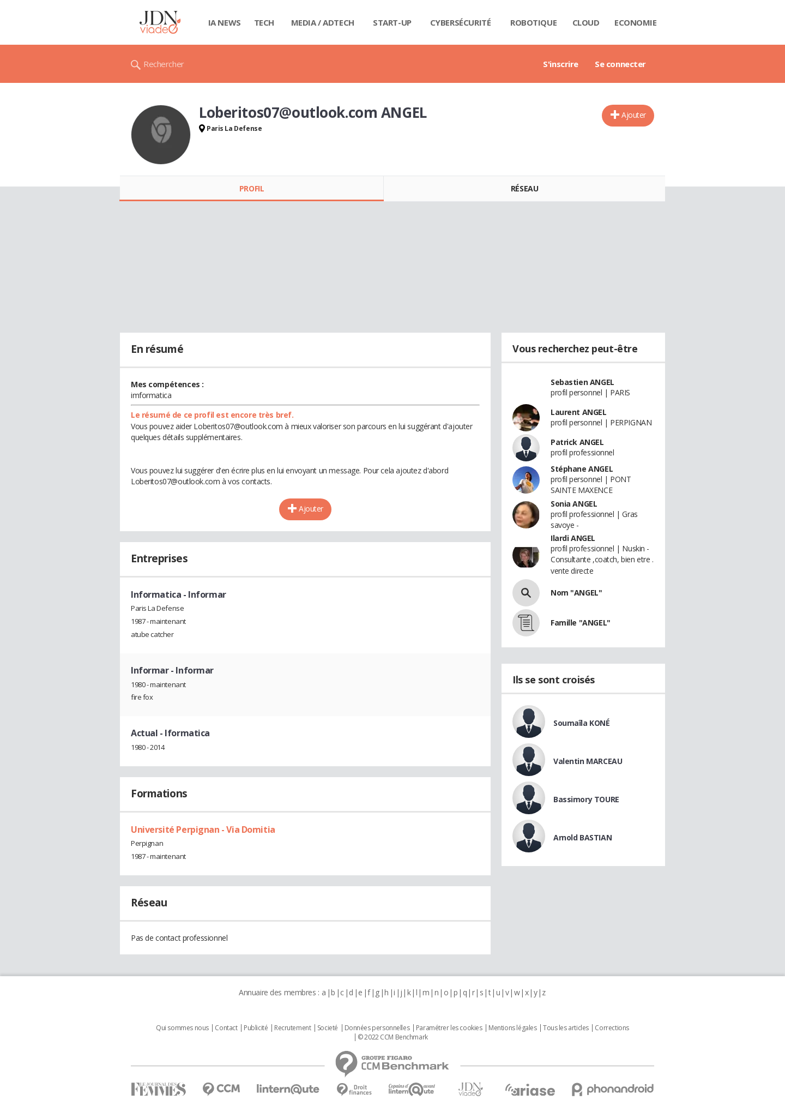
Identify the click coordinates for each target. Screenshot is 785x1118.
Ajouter (633, 115)
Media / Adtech (322, 22)
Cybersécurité (460, 22)
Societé (327, 1028)
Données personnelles (377, 1028)
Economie (635, 22)
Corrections (612, 1028)
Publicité (256, 1028)
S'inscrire (560, 63)
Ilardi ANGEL (573, 538)
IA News (224, 22)
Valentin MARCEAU (587, 761)
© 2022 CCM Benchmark (393, 1037)
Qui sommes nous (182, 1028)
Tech (264, 22)
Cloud (586, 22)
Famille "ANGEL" (581, 622)
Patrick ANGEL (577, 442)
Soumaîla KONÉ (581, 723)
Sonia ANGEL (574, 503)
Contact (226, 1028)
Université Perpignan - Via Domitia (203, 830)
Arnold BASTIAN (582, 837)
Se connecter (620, 63)
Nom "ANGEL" (576, 592)
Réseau (524, 188)
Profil (251, 188)
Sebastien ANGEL (582, 382)
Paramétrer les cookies (449, 1028)
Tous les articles (566, 1028)
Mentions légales (512, 1028)
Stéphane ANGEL (582, 469)
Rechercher (163, 63)
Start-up (392, 22)
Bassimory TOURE (586, 799)
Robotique (533, 22)
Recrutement (292, 1028)
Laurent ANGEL (579, 412)
